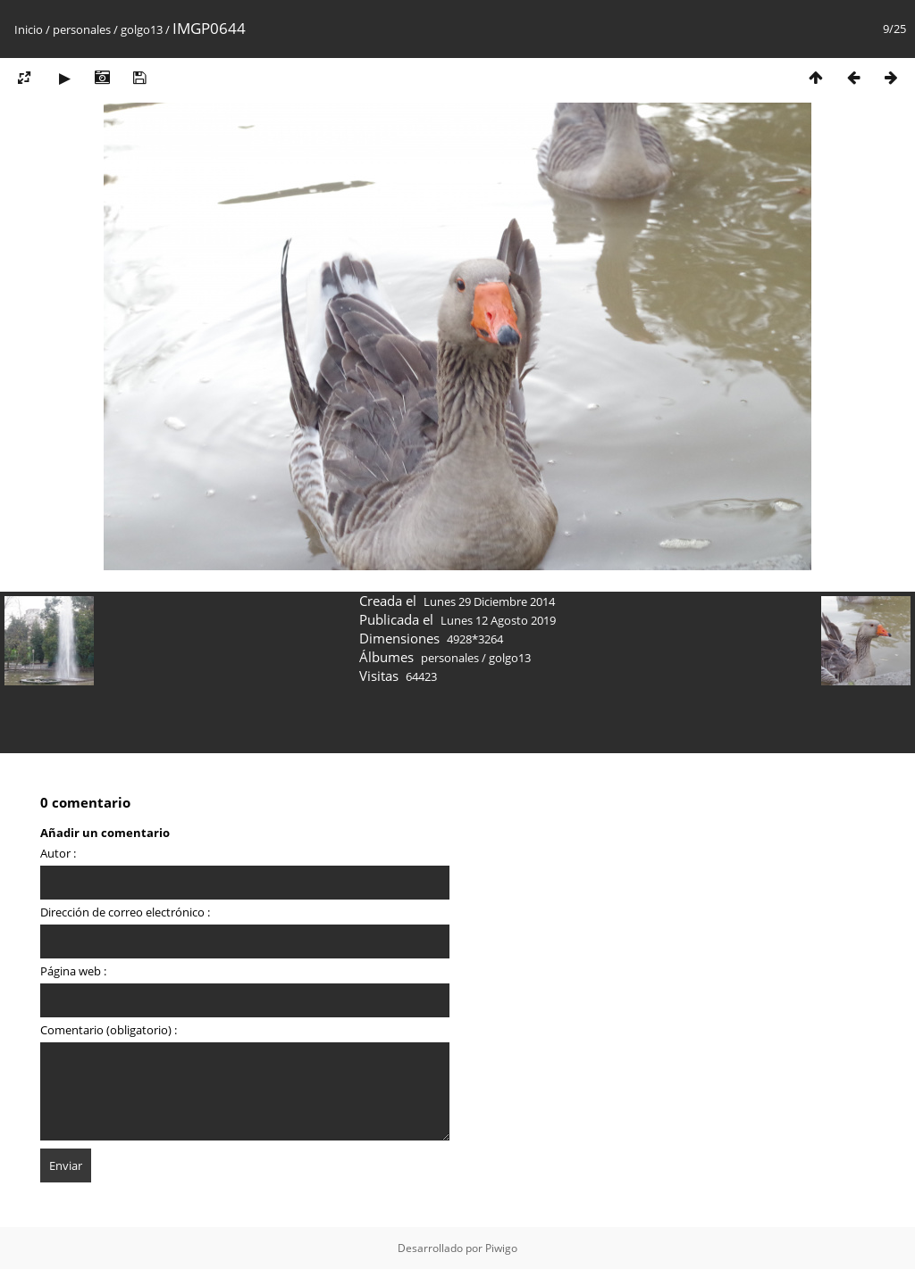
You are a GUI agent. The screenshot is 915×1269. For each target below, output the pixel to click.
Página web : (73, 971)
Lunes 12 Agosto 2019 (498, 620)
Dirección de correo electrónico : (125, 912)
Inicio (28, 29)
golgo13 (142, 29)
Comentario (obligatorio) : (108, 1030)
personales (82, 29)
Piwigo (501, 1248)
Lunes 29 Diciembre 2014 (489, 601)
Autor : (58, 853)
